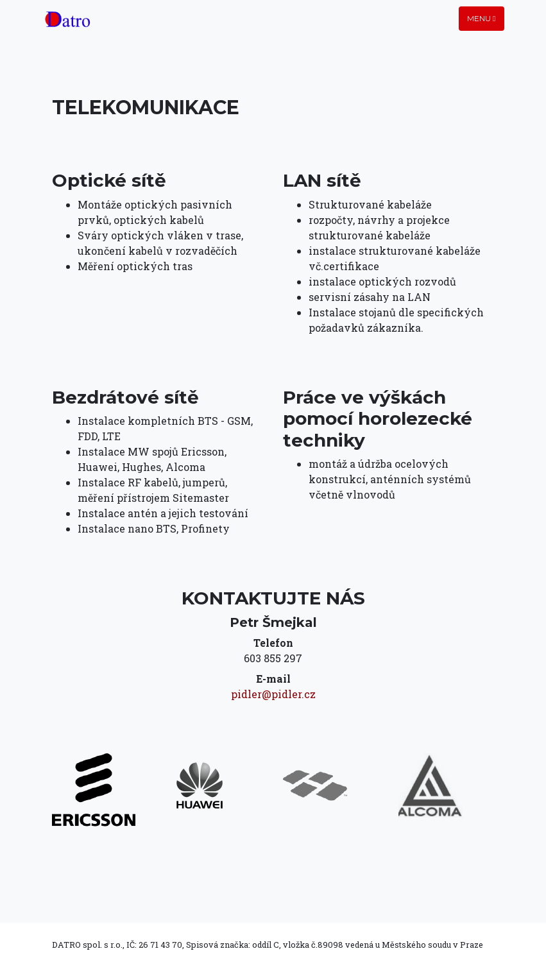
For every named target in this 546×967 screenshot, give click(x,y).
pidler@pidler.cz (273, 694)
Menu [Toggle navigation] (481, 18)
